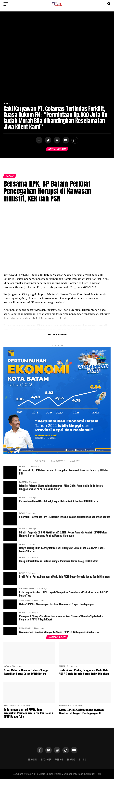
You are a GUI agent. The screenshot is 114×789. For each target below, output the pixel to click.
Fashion (59, 759)
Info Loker (46, 759)
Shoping (71, 759)
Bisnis (82, 759)
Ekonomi (32, 759)
